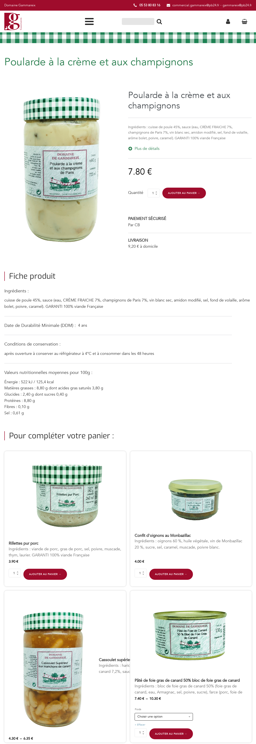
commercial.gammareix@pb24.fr (195, 5)
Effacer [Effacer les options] (141, 724)
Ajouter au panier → (184, 193)
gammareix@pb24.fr (237, 5)
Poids (138, 709)
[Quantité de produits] (154, 193)
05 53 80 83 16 (149, 5)
